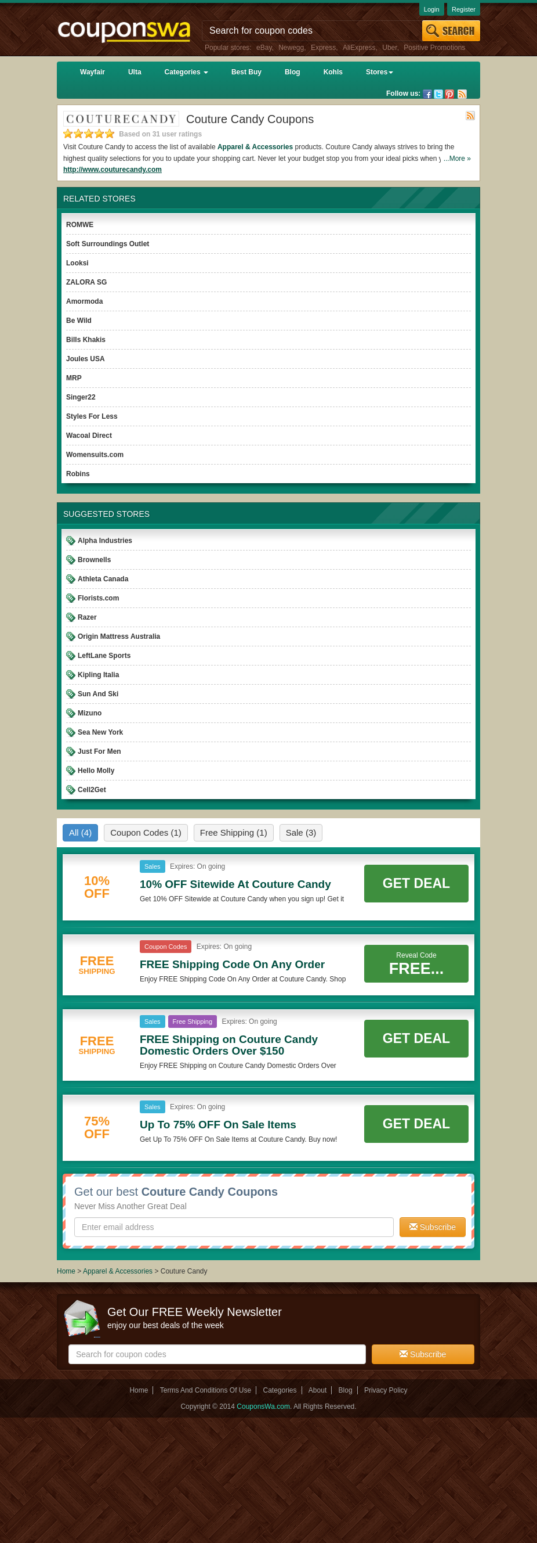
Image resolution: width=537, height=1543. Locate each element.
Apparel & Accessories (255, 147)
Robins (78, 474)
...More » (457, 158)
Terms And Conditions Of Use (205, 1390)
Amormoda (84, 301)
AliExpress (359, 48)
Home (66, 1271)
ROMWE (79, 225)
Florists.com (98, 598)
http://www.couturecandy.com (112, 170)
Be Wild (79, 320)
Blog (292, 72)
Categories (186, 72)
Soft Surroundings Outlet (107, 244)
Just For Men (99, 751)
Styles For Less (92, 416)
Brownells (94, 560)
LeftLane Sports (104, 656)
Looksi (77, 263)
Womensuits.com (95, 455)
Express (323, 48)
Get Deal (416, 883)
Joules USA (85, 359)
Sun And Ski (98, 694)
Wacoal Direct (89, 435)
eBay (263, 48)
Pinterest (449, 94)
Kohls (333, 72)
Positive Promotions (434, 48)
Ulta (134, 72)
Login (432, 9)
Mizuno (89, 713)
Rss (462, 94)
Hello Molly (96, 771)
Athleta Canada (103, 579)
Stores (379, 72)
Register (464, 9)
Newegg (291, 48)
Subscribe (432, 1227)
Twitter (438, 94)
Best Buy (246, 72)
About (317, 1390)
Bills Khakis (86, 340)
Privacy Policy (386, 1390)
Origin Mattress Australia (119, 636)
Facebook (427, 94)
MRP (74, 378)
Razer (87, 617)
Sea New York (100, 732)
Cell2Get (92, 790)
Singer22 (81, 397)
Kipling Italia (98, 675)
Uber (389, 48)
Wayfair (92, 72)
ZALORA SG (86, 282)
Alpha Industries (105, 541)
